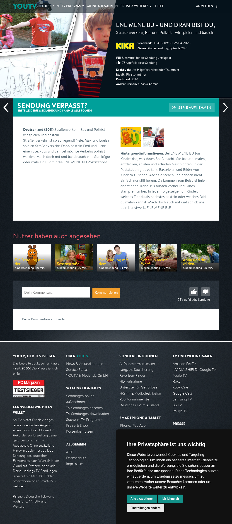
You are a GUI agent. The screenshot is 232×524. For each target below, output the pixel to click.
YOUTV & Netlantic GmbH (87, 375)
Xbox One (180, 387)
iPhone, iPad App (132, 425)
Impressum (74, 463)
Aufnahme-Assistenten (137, 363)
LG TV (177, 405)
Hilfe (159, 6)
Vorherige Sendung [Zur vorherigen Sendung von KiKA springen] (7, 107)
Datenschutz (76, 457)
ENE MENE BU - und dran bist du (164, 26)
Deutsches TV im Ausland (139, 405)
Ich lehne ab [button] (170, 498)
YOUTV (25, 6)
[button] (217, 6)
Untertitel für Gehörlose (138, 387)
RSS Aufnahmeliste (134, 399)
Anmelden (204, 6)
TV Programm (73, 6)
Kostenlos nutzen (79, 431)
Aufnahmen (102, 6)
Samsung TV (182, 399)
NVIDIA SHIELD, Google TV (194, 369)
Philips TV (180, 411)
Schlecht (205, 291)
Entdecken (49, 6)
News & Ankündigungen (84, 363)
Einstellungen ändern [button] (145, 508)
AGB (69, 452)
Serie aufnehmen (194, 107)
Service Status (77, 369)
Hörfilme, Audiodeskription (140, 393)
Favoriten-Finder (132, 375)
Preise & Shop (77, 425)
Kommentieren (106, 293)
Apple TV (180, 375)
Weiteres (135, 6)
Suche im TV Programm (84, 419)
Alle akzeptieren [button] (142, 498)
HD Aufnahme (130, 381)
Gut (193, 291)
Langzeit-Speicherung (136, 369)
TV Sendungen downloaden (87, 413)
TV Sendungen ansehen (84, 407)
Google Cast (182, 393)
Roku (176, 381)
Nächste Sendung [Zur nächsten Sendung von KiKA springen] (223, 107)
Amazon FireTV (184, 363)
